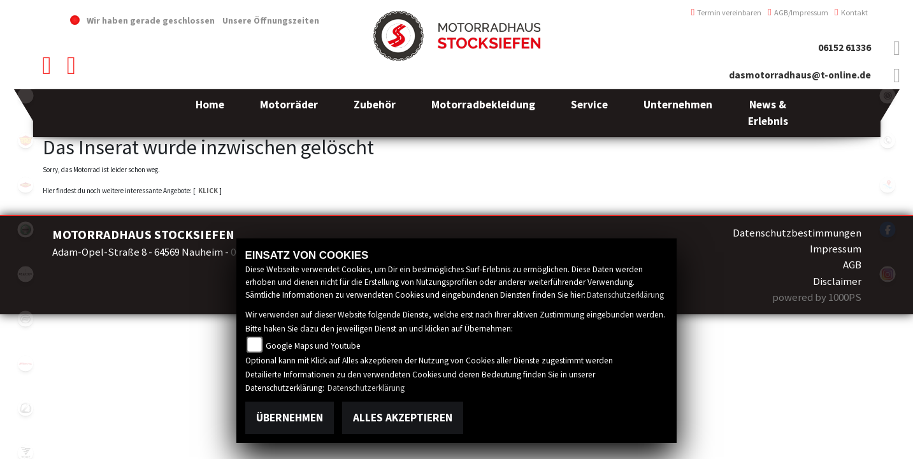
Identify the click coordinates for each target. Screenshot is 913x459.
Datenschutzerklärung (625, 294)
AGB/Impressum (798, 12)
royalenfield (25, 140)
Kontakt (851, 12)
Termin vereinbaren (726, 12)
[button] (289, 113)
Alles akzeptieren (402, 418)
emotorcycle (25, 95)
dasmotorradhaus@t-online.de (800, 75)
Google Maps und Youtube (313, 345)
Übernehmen (289, 418)
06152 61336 (844, 47)
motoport (25, 185)
